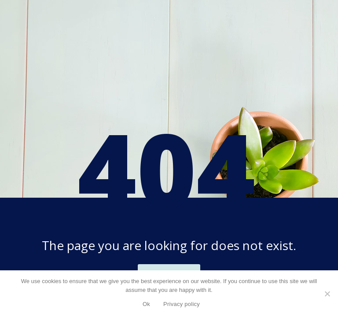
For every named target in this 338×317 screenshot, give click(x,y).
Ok (146, 304)
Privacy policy (181, 304)
